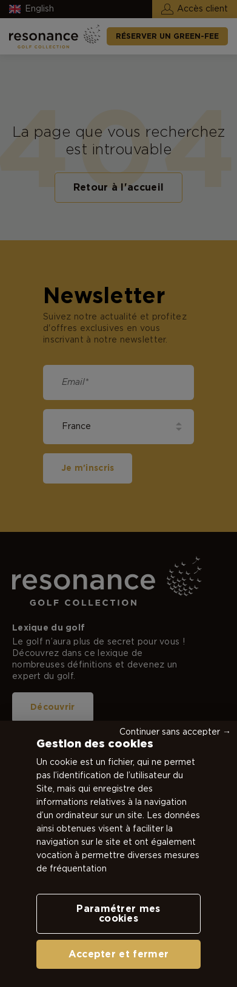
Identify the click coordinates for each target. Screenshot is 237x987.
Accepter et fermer (118, 954)
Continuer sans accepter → (175, 732)
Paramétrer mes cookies (118, 913)
